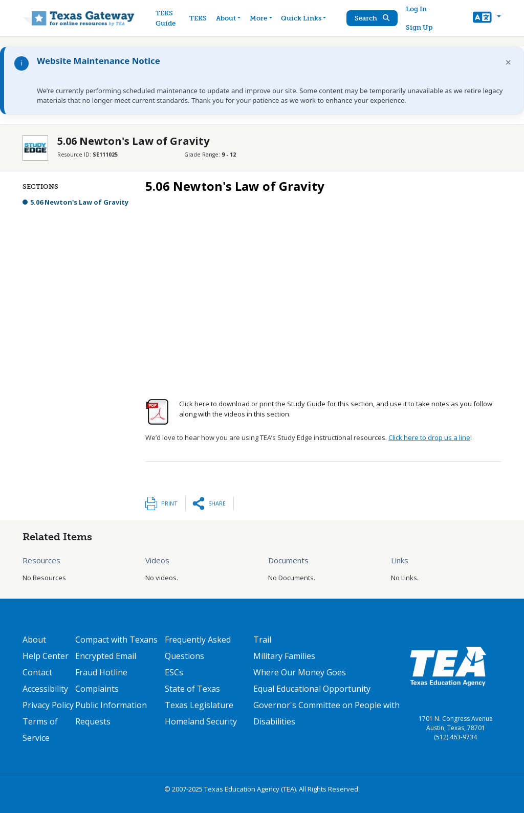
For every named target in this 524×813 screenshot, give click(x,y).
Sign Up (419, 27)
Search (372, 18)
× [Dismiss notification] (508, 62)
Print (169, 503)
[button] (486, 18)
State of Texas (192, 688)
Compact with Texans (116, 639)
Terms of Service (40, 729)
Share (217, 503)
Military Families (284, 656)
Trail (262, 639)
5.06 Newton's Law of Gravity (79, 202)
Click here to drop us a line (429, 437)
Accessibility (45, 688)
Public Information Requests (111, 713)
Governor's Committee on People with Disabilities (326, 713)
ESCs (174, 672)
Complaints (97, 688)
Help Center (46, 656)
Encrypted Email (105, 656)
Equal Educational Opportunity (311, 688)
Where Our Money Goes (299, 672)
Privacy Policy (48, 705)
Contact (37, 672)
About (34, 639)
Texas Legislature (199, 705)
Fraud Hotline (101, 672)
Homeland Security (201, 721)
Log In (416, 9)
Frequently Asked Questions (198, 648)
